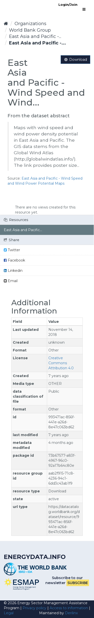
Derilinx (71, 613)
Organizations (30, 23)
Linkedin (13, 270)
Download (75, 59)
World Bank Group (30, 30)
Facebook (14, 260)
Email (11, 281)
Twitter (12, 250)
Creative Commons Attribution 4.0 (61, 363)
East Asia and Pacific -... (35, 36)
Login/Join (67, 5)
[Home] (6, 23)
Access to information (69, 608)
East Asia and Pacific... (23, 230)
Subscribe (77, 583)
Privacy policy (34, 608)
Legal (9, 613)
